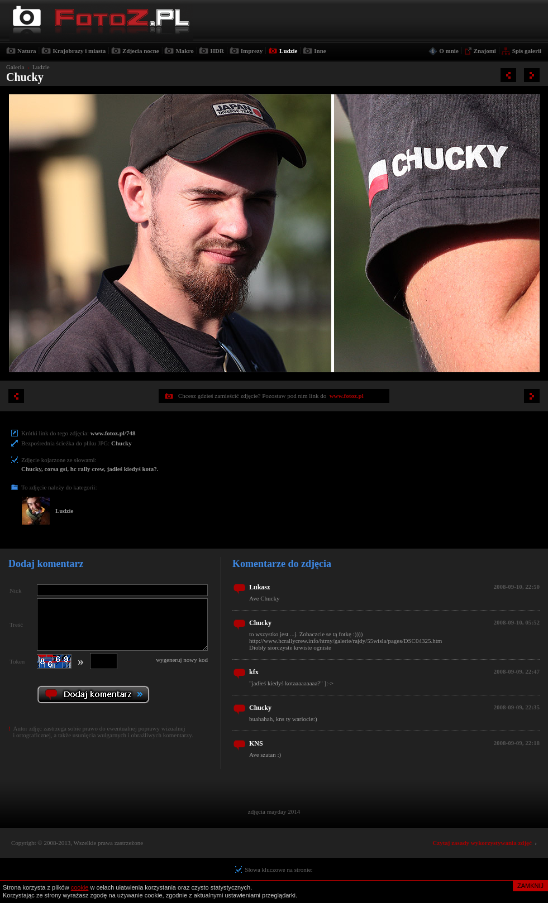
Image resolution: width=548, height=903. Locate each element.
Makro (184, 50)
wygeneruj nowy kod (182, 659)
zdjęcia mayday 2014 (274, 811)
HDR (216, 50)
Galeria (15, 67)
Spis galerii (526, 50)
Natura (26, 50)
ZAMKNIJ (530, 885)
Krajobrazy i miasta (79, 50)
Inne (320, 50)
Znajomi (485, 50)
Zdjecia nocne (140, 50)
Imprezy (252, 50)
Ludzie (288, 50)
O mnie (449, 50)
